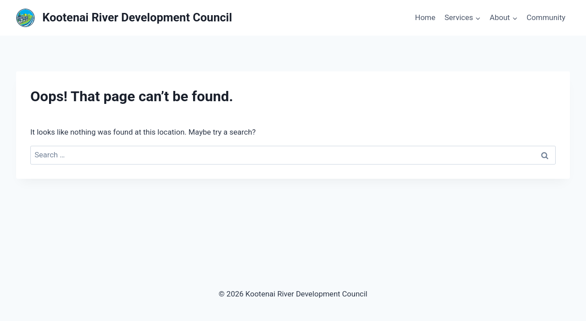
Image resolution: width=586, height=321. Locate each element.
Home (425, 17)
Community (546, 17)
